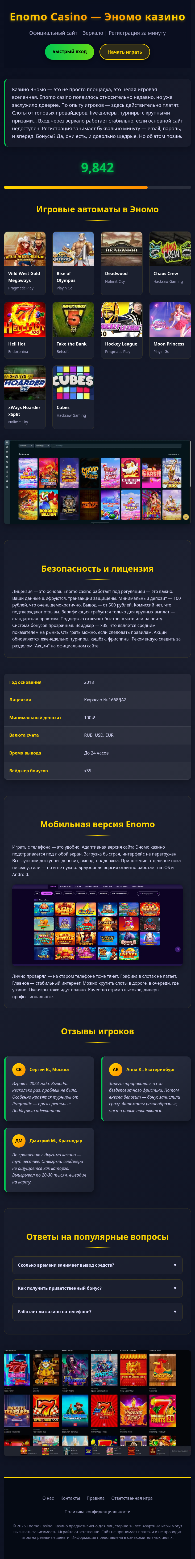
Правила (96, 1498)
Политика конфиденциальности (97, 1512)
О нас (48, 1498)
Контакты (70, 1498)
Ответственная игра (131, 1498)
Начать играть (124, 52)
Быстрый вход (69, 51)
